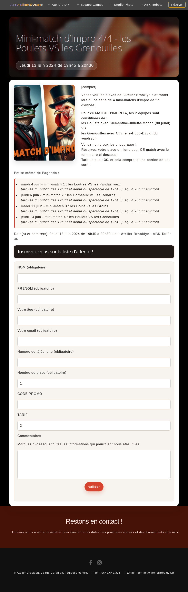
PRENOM (35, 288)
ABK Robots (153, 4)
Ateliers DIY (61, 4)
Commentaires (29, 436)
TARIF (22, 415)
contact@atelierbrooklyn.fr (156, 572)
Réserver (176, 4)
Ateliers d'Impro (29, 4)
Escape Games (92, 4)
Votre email (37, 330)
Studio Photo (124, 4)
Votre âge (35, 309)
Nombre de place (41, 372)
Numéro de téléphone (45, 351)
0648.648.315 (110, 572)
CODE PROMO (29, 394)
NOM (32, 267)
